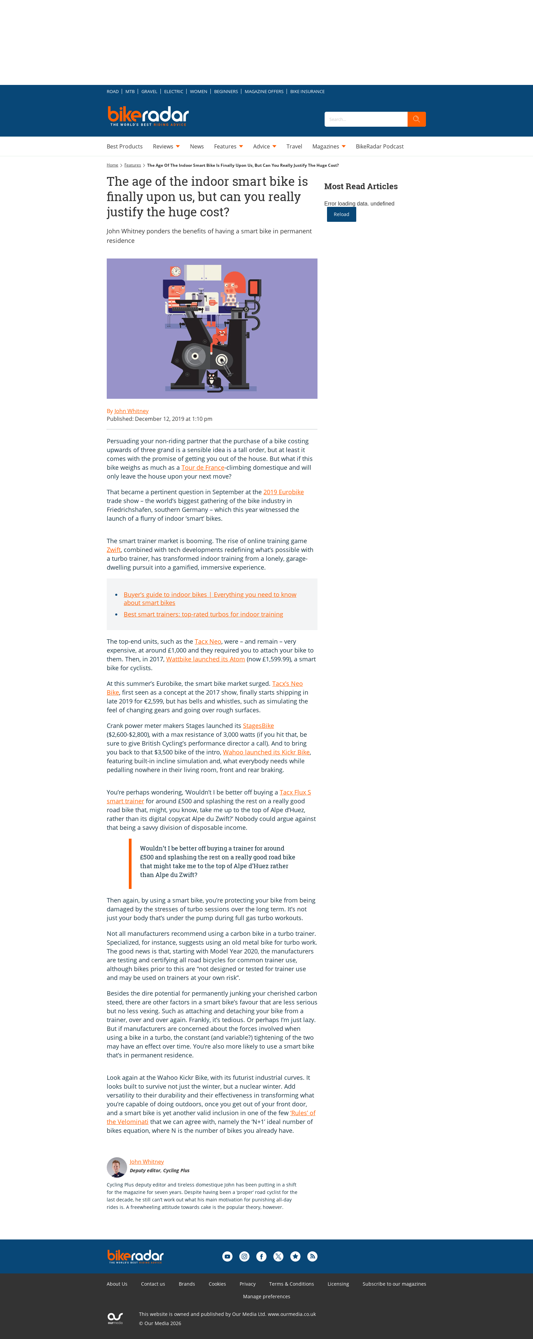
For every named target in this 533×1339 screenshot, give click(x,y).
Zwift (114, 550)
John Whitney (147, 1161)
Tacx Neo (208, 641)
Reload (341, 214)
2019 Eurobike (283, 492)
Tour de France (203, 467)
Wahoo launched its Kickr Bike (266, 752)
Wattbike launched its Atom (205, 659)
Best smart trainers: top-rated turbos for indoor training (203, 614)
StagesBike (258, 725)
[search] (417, 119)
